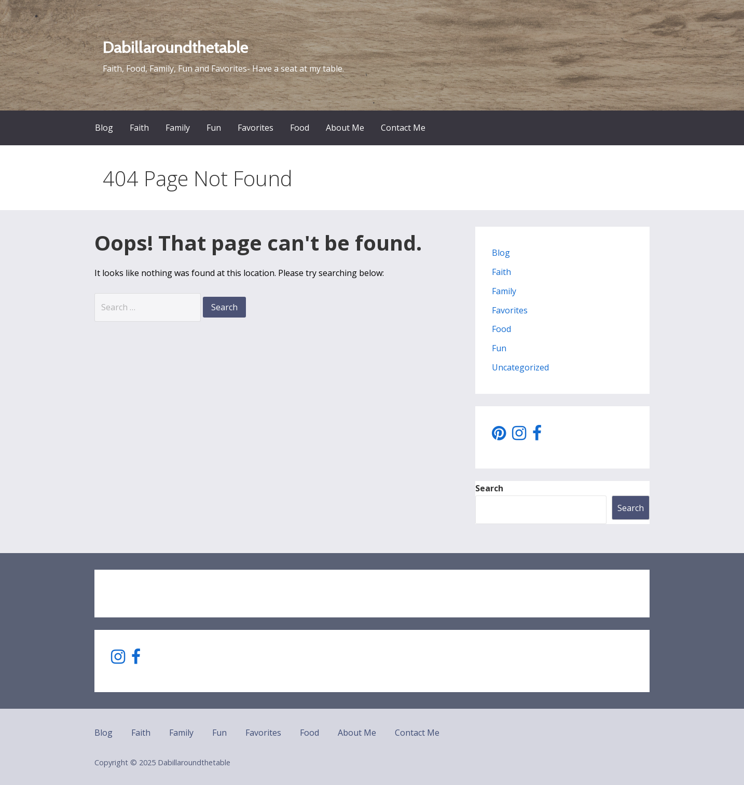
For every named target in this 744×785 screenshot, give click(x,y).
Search (489, 488)
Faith (139, 127)
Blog (104, 127)
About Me (345, 127)
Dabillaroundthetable (175, 47)
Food (299, 127)
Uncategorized (520, 367)
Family (178, 127)
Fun (213, 127)
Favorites (255, 127)
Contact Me (403, 127)
